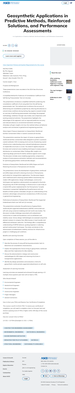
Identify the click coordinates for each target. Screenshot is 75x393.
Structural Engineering (12, 344)
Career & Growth (8, 357)
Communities (6, 371)
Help (23, 374)
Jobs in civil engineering (28, 367)
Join (23, 361)
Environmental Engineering (13, 332)
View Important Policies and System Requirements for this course (23, 65)
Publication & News (8, 361)
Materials (34, 340)
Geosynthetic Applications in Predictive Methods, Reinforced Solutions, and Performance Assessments (35, 36)
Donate (24, 357)
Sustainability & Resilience (34, 344)
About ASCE (6, 375)
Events (5, 368)
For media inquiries (27, 371)
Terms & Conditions (62, 384)
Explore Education (8, 364)
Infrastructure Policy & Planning (16, 340)
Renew (24, 364)
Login (65, 3)
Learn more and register (14, 56)
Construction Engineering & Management (18, 328)
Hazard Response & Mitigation (14, 336)
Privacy (54, 384)
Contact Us (44, 366)
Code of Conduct (45, 384)
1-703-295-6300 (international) (50, 363)
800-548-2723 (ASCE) (47, 361)
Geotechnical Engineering (36, 332)
